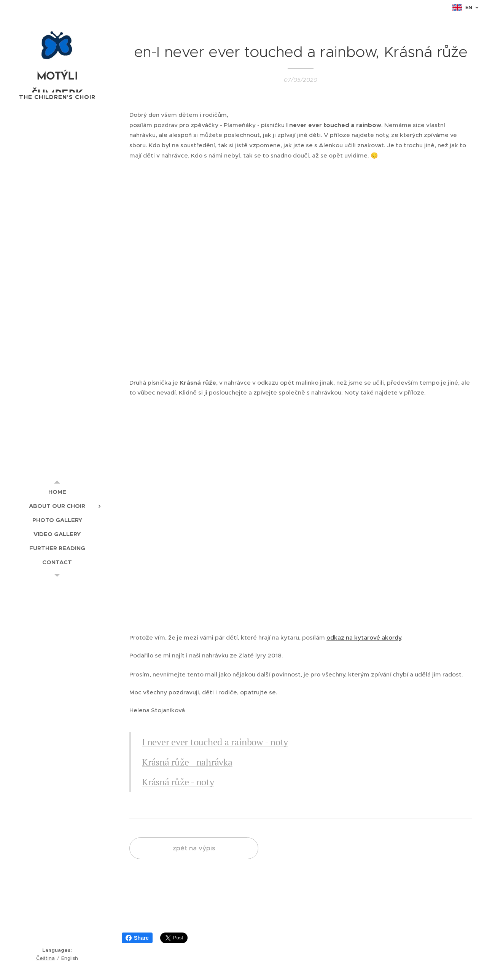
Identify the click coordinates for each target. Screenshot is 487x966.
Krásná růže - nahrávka (187, 762)
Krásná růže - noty (178, 782)
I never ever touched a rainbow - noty (215, 742)
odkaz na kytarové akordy (363, 637)
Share (137, 938)
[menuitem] (57, 491)
